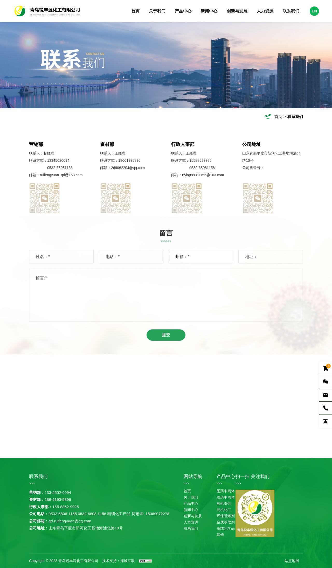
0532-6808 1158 (92, 513)
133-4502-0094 (58, 492)
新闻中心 (209, 11)
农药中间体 (226, 497)
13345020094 (58, 160)
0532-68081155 (60, 168)
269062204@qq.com (128, 168)
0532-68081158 (202, 168)
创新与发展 (237, 11)
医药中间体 (226, 491)
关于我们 (157, 11)
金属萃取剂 (226, 522)
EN (314, 11)
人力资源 (265, 11)
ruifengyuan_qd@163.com (61, 175)
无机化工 (224, 510)
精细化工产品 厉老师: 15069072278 (138, 513)
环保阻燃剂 (226, 516)
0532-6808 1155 (63, 513)
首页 (135, 11)
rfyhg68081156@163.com (203, 175)
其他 (220, 534)
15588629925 (200, 160)
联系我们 (291, 11)
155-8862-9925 (65, 506)
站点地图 (292, 561)
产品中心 (183, 11)
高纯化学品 (226, 528)
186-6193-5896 (58, 499)
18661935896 (129, 160)
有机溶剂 (224, 503)
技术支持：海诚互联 (118, 561)
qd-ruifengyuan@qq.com (70, 521)
